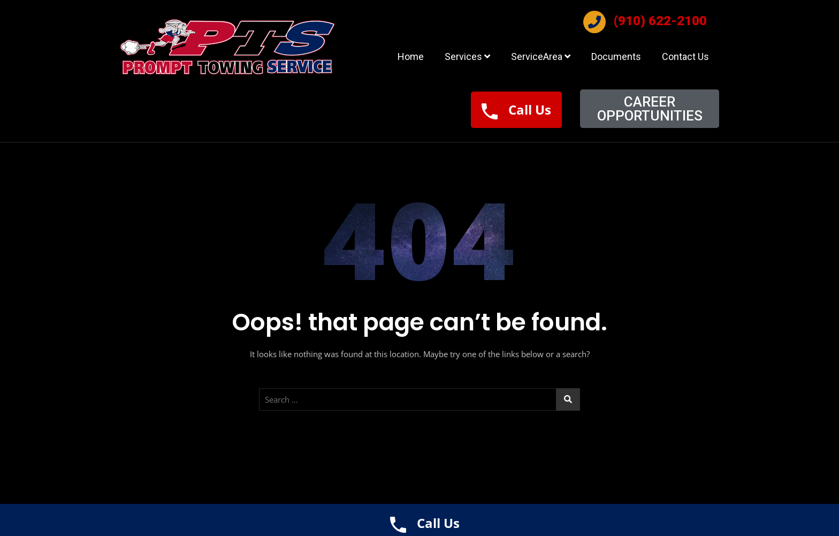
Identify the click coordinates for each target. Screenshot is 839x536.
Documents (616, 56)
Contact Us (685, 56)
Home (411, 56)
